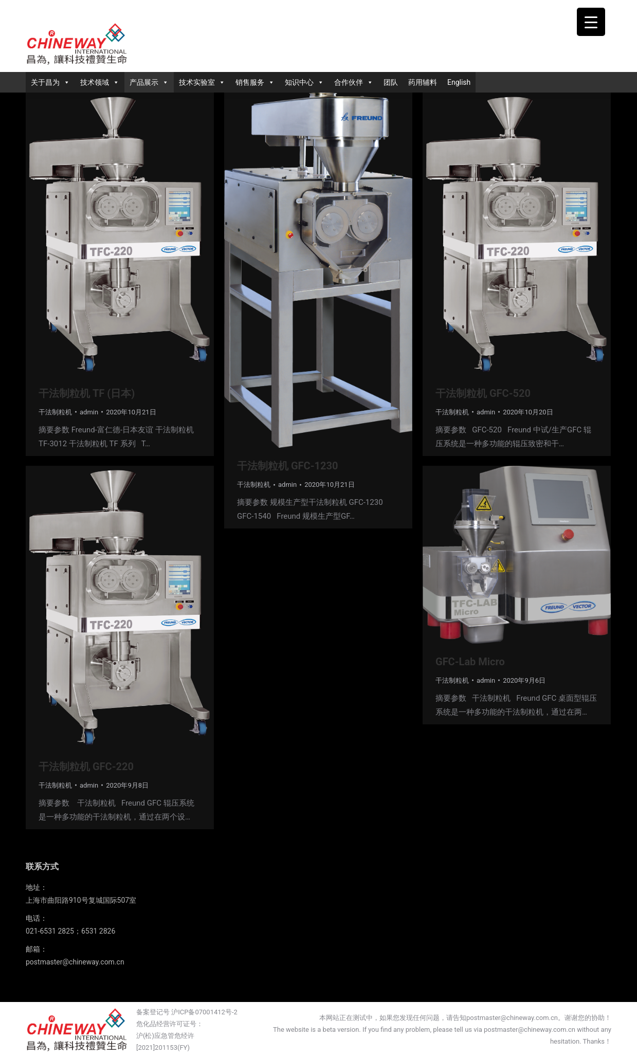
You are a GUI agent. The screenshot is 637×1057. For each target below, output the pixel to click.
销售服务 (255, 82)
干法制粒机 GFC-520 (483, 393)
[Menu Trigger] (591, 22)
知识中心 (304, 82)
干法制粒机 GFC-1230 (287, 466)
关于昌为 (50, 82)
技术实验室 (202, 82)
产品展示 (149, 82)
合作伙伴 (353, 82)
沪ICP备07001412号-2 (204, 1012)
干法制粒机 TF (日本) (87, 393)
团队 (391, 82)
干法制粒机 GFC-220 (86, 766)
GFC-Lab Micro (470, 661)
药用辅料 (422, 82)
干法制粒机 (55, 412)
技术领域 (99, 82)
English (458, 82)
